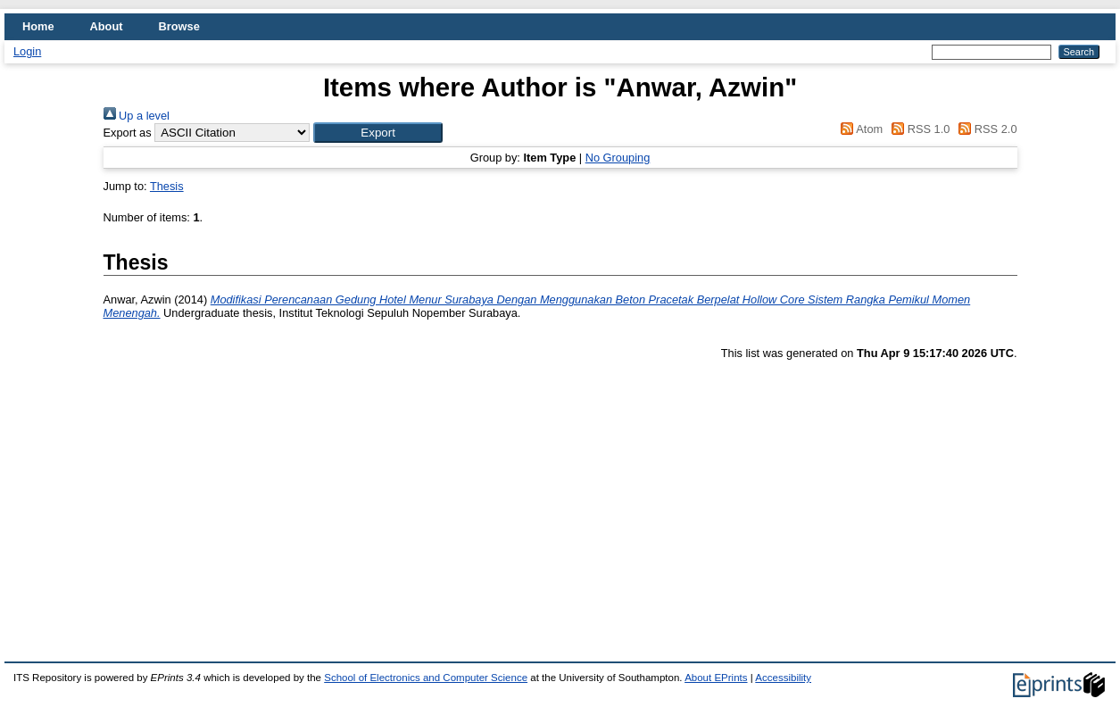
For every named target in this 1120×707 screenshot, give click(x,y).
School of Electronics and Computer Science (425, 677)
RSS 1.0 (918, 129)
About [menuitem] (106, 26)
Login (27, 51)
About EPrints (715, 677)
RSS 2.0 (985, 129)
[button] (378, 132)
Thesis (167, 186)
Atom (859, 129)
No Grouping (618, 157)
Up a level (137, 115)
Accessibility (783, 677)
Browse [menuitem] (179, 26)
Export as (128, 132)
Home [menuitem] (38, 26)
